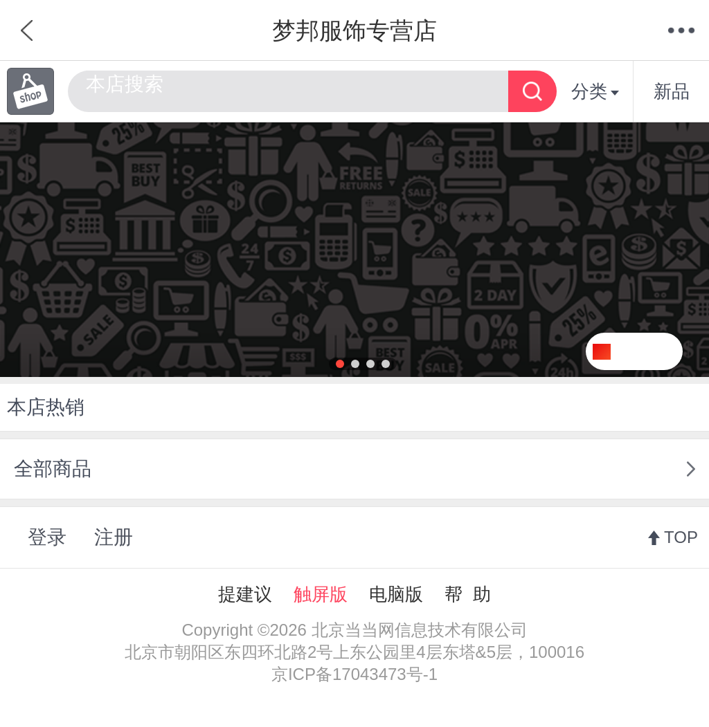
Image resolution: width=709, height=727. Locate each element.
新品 (672, 91)
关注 (651, 351)
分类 (595, 91)
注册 (113, 537)
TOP (681, 537)
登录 (47, 537)
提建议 (245, 594)
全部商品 (52, 468)
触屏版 (321, 594)
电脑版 (396, 594)
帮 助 (467, 594)
